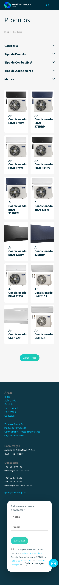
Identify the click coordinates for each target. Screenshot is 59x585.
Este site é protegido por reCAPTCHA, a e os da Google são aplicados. (28, 561)
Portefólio (10, 411)
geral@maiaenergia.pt (15, 492)
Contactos (10, 415)
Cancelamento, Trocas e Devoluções (22, 431)
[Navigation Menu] (53, 5)
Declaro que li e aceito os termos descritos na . (27, 551)
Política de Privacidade (15, 428)
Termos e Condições (14, 424)
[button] (53, 563)
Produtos (9, 404)
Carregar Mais (29, 358)
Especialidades (12, 408)
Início (7, 396)
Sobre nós (10, 400)
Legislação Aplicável (14, 435)
